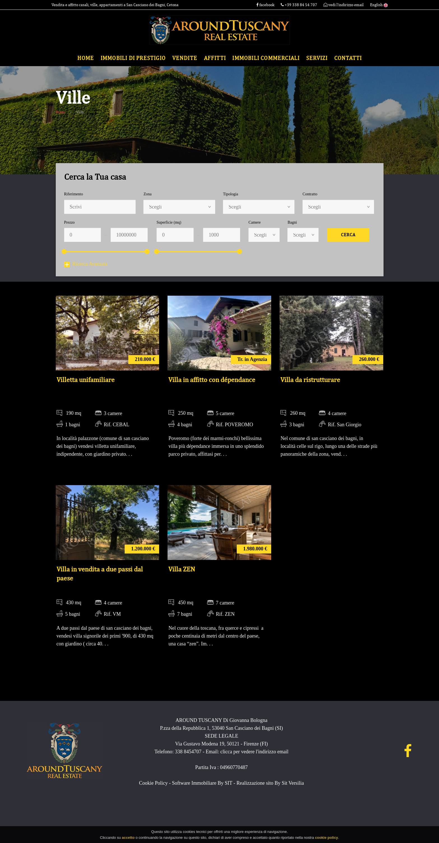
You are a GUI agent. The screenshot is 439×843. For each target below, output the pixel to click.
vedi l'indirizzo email (344, 5)
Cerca (348, 235)
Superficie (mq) (169, 222)
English (379, 5)
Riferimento (73, 194)
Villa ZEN (181, 569)
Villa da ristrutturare (310, 380)
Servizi (316, 58)
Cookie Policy (153, 783)
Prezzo (69, 222)
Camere (254, 222)
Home (85, 58)
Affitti (215, 58)
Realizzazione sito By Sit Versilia (270, 783)
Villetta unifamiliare (86, 380)
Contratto (310, 194)
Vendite (184, 58)
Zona (147, 194)
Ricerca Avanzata (86, 264)
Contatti (348, 58)
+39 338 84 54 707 (299, 5)
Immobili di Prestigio (133, 58)
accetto (128, 839)
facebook (265, 5)
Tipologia (230, 194)
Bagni (292, 222)
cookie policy (326, 839)
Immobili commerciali (265, 58)
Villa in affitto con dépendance (211, 380)
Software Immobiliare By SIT (202, 783)
